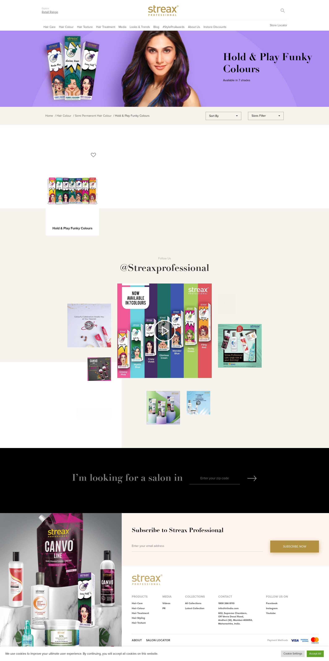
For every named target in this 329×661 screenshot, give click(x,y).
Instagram (272, 608)
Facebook (271, 603)
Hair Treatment (105, 27)
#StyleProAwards (174, 27)
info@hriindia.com (228, 608)
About (137, 640)
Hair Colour (66, 27)
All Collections (193, 603)
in (178, 477)
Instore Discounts (215, 27)
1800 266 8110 (226, 603)
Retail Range (50, 12)
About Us (194, 27)
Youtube (271, 613)
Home (49, 116)
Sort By (214, 116)
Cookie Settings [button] (292, 653)
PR (164, 608)
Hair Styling (138, 618)
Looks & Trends (140, 27)
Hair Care (49, 27)
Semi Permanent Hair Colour (93, 116)
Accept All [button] (315, 653)
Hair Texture (85, 27)
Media (122, 27)
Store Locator (278, 25)
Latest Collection (194, 608)
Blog (156, 27)
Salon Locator (158, 640)
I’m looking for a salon (123, 477)
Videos (166, 603)
